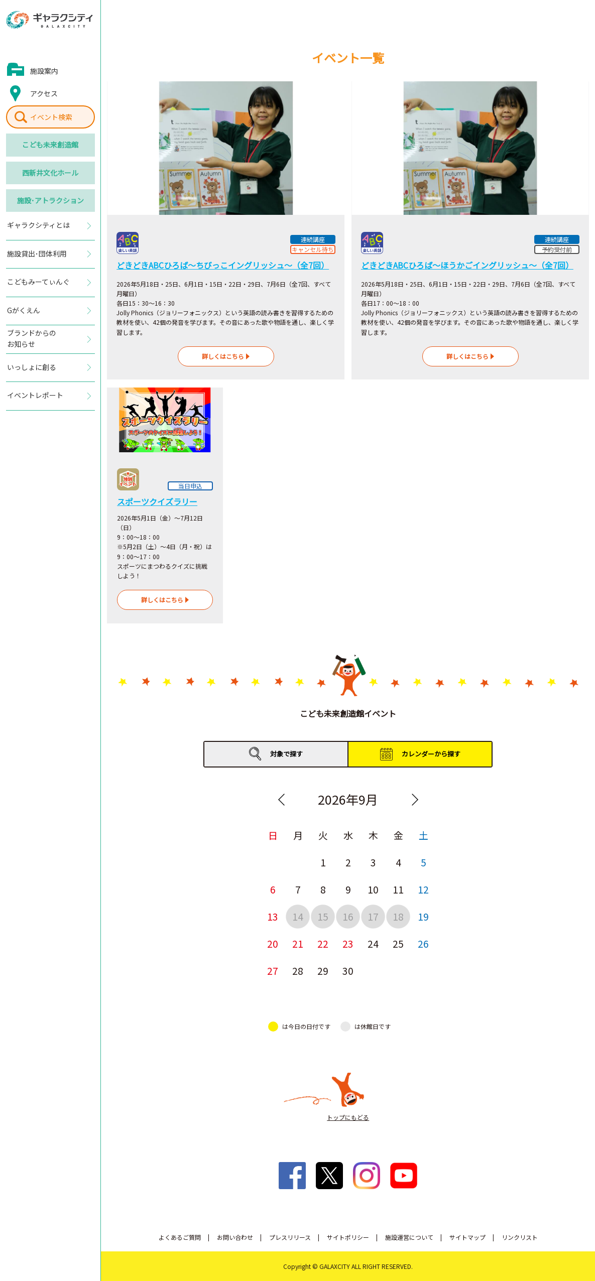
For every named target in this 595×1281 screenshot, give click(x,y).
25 (398, 943)
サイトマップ (467, 1237)
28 (297, 970)
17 (373, 916)
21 (297, 943)
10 (373, 889)
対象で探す (286, 753)
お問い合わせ (235, 1237)
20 (272, 943)
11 (398, 889)
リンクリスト (520, 1237)
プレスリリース (290, 1237)
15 (322, 916)
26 (423, 943)
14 (297, 916)
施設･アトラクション (50, 200)
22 (322, 943)
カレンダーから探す (431, 753)
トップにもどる (348, 1117)
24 (373, 943)
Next (415, 800)
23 (347, 943)
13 (272, 916)
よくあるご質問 (180, 1237)
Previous (281, 800)
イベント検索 (51, 117)
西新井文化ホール (50, 173)
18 (398, 916)
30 (347, 970)
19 (423, 916)
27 (272, 970)
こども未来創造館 (50, 145)
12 (423, 889)
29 (322, 970)
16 (347, 916)
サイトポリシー (348, 1237)
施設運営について (409, 1237)
